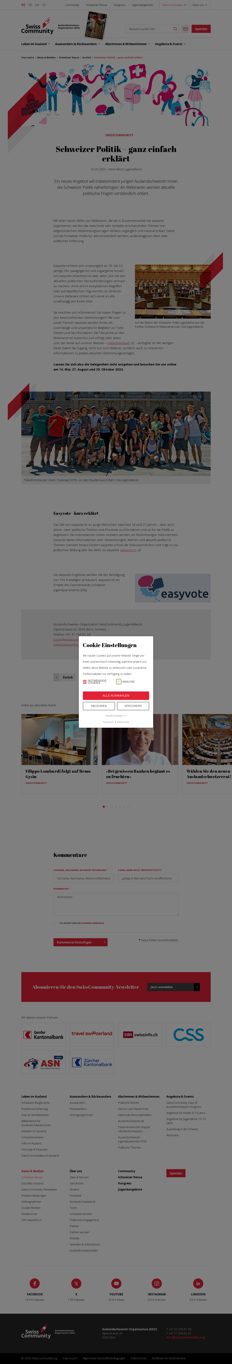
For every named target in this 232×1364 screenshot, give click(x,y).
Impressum (108, 722)
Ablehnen (99, 706)
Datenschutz (123, 722)
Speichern (133, 706)
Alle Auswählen (116, 695)
